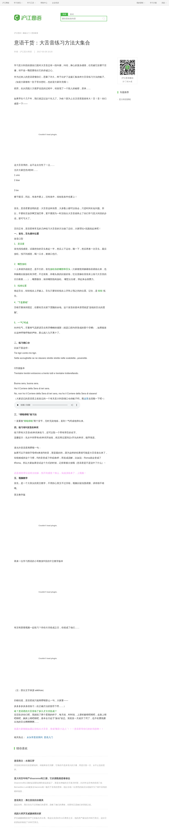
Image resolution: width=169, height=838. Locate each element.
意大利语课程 (125, 99)
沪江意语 (17, 33)
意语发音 (34, 33)
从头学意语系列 (35, 737)
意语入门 (48, 737)
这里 (86, 398)
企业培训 (55, 3)
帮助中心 (44, 3)
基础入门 (26, 33)
